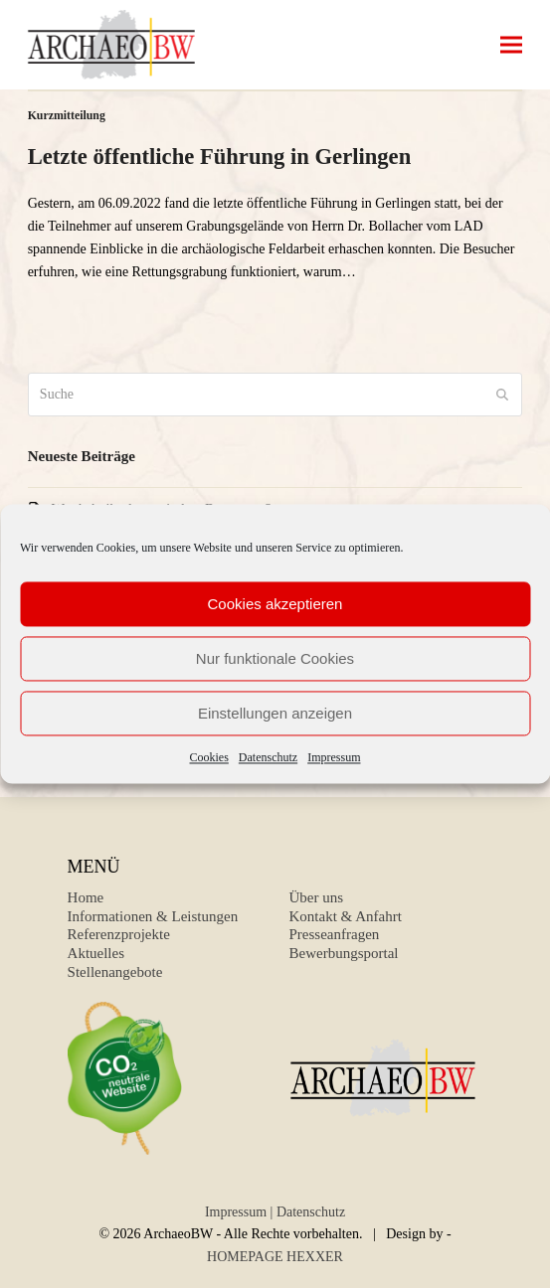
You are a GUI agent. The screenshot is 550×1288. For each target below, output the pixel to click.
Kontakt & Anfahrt (345, 916)
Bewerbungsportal (344, 953)
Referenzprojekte (119, 934)
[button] (511, 45)
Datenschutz (268, 757)
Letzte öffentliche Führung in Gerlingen (220, 156)
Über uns (316, 897)
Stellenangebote (115, 972)
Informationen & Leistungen (153, 916)
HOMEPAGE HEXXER (275, 1256)
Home (86, 897)
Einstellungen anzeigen (275, 713)
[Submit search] (502, 394)
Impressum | (239, 1212)
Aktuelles (96, 953)
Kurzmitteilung (66, 115)
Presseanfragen (334, 934)
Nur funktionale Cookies (275, 658)
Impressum (333, 757)
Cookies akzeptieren (275, 603)
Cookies (209, 757)
